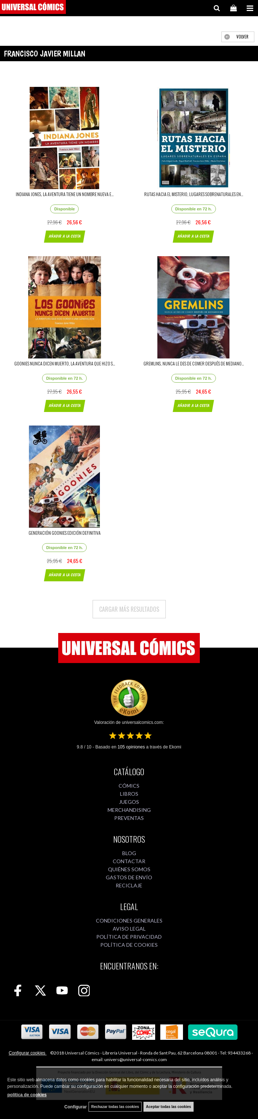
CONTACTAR (129, 861)
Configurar (75, 1106)
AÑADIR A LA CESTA (64, 236)
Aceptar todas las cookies (168, 1107)
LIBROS (129, 794)
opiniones (131, 747)
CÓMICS (129, 786)
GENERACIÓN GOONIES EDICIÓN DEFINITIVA (65, 533)
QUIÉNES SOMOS (129, 869)
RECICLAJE (129, 885)
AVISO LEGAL (129, 928)
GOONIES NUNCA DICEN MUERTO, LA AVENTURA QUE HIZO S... (64, 363)
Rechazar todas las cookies (115, 1107)
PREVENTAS (129, 818)
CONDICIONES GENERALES (129, 920)
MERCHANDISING (129, 810)
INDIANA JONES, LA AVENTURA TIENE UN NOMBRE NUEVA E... (64, 194)
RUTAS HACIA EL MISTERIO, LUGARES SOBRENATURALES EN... (193, 194)
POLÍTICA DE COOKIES (129, 945)
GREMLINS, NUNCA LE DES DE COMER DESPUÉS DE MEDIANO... (193, 363)
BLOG (129, 853)
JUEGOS (129, 802)
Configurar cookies (27, 1053)
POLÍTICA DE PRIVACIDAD (129, 937)
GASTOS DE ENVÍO (129, 877)
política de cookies (26, 1094)
